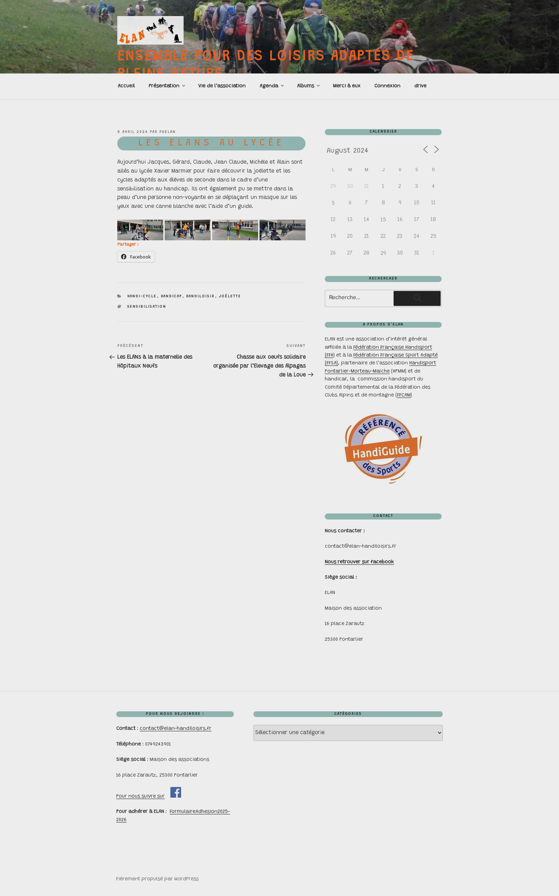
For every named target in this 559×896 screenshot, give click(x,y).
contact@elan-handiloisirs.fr (175, 728)
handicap (171, 296)
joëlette (230, 296)
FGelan (167, 132)
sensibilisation (146, 307)
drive (420, 86)
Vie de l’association (222, 86)
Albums (309, 86)
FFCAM (404, 395)
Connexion (387, 86)
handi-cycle (142, 296)
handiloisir (200, 296)
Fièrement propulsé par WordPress (157, 879)
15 (383, 220)
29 (383, 253)
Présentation (167, 86)
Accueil (126, 86)
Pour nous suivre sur (140, 796)
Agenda (272, 86)
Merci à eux (346, 86)
